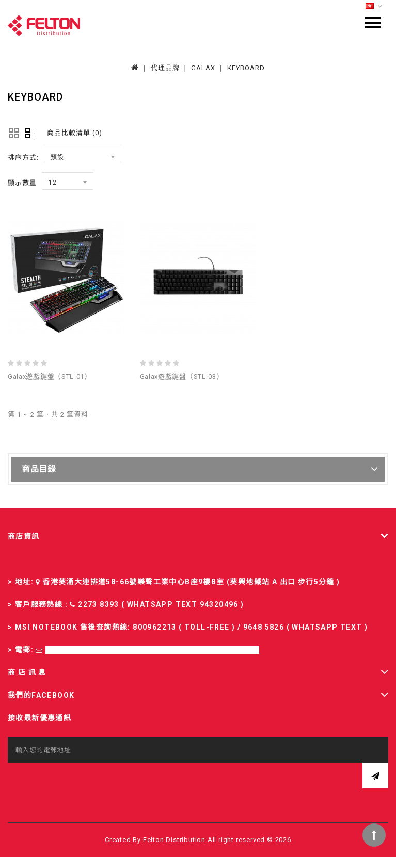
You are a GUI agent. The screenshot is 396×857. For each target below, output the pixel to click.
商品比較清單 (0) (74, 133)
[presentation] (86, 783)
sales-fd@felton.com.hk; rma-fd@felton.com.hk (152, 650)
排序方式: (23, 157)
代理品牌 (165, 68)
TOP (374, 835)
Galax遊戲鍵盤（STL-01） (49, 377)
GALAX (203, 68)
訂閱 (375, 775)
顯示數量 (22, 183)
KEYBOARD (246, 68)
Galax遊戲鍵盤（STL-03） (182, 377)
